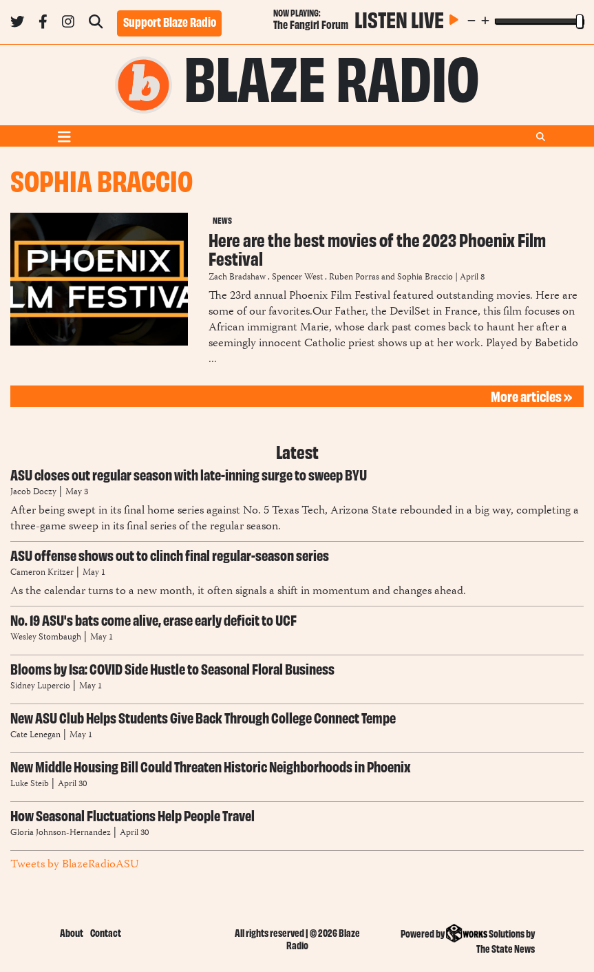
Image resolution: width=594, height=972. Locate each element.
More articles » (531, 395)
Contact (105, 932)
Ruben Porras (354, 278)
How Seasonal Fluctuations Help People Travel (132, 814)
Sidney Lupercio (40, 686)
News (222, 219)
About (71, 932)
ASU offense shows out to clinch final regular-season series (169, 554)
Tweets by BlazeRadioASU (74, 864)
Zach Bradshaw (237, 278)
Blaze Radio (332, 74)
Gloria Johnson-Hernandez (60, 833)
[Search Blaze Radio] (96, 24)
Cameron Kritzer (43, 573)
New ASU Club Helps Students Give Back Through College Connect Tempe (203, 717)
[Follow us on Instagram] (68, 24)
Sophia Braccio (425, 278)
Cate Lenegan (35, 735)
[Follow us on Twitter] (17, 24)
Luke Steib (29, 784)
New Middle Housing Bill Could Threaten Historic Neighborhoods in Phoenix (210, 766)
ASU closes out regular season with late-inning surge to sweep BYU (188, 474)
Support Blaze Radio (169, 21)
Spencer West (297, 278)
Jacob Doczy (33, 492)
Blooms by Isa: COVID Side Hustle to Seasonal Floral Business (172, 668)
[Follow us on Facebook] (43, 24)
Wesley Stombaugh (46, 638)
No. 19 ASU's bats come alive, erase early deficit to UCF (153, 619)
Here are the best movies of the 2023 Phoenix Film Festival (377, 248)
